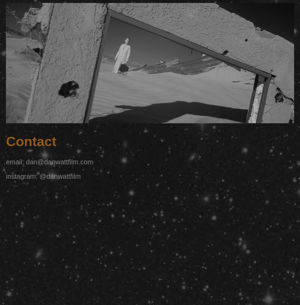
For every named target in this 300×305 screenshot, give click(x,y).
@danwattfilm (60, 176)
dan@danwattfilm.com (59, 162)
